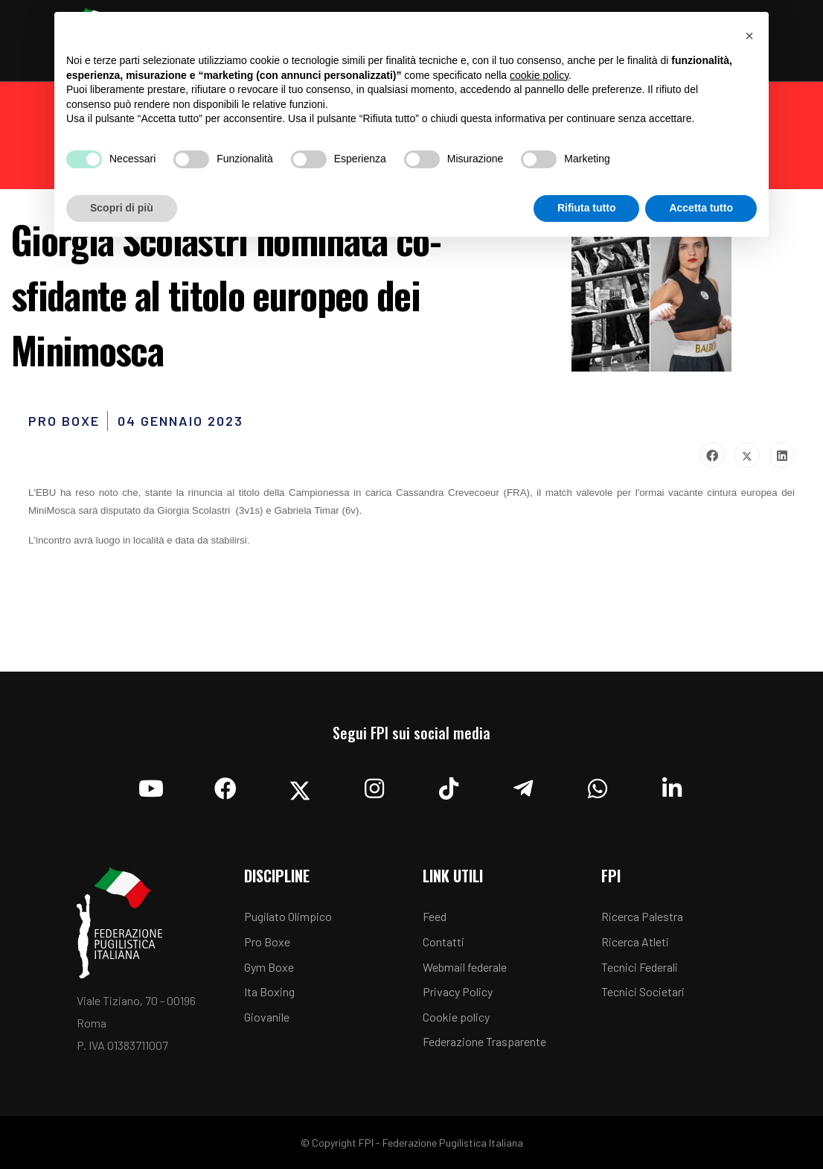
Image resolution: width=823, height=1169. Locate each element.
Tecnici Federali (639, 967)
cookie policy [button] (539, 75)
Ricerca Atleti (635, 941)
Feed (434, 916)
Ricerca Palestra (642, 916)
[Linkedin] (672, 785)
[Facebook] (225, 785)
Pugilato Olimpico (288, 916)
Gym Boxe (269, 967)
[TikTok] (448, 785)
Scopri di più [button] (121, 208)
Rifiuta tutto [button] (586, 208)
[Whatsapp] (597, 785)
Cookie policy (456, 1017)
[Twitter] (300, 785)
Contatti (443, 941)
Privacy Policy (458, 991)
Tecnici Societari (643, 991)
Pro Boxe (267, 941)
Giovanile (266, 1017)
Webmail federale (465, 967)
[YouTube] (151, 785)
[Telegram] (523, 785)
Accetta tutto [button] (701, 208)
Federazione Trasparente (484, 1041)
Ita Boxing (269, 991)
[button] (749, 36)
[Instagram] (374, 785)
